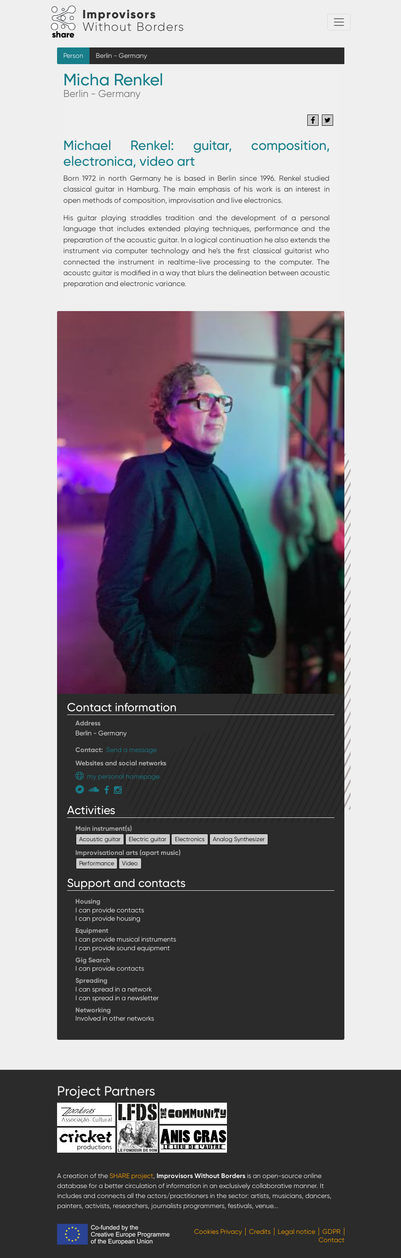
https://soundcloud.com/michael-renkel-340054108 (94, 789)
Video (130, 863)
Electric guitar (148, 839)
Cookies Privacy (218, 1232)
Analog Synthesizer (239, 839)
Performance (96, 863)
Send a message (131, 750)
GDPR (331, 1232)
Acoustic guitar (100, 839)
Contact (331, 1240)
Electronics (190, 839)
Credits (260, 1232)
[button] (200, 502)
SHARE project (131, 1176)
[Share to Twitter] (327, 120)
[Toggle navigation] (339, 22)
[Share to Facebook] (313, 120)
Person (73, 56)
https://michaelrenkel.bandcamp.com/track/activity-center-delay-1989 (81, 789)
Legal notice (296, 1232)
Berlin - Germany (121, 56)
